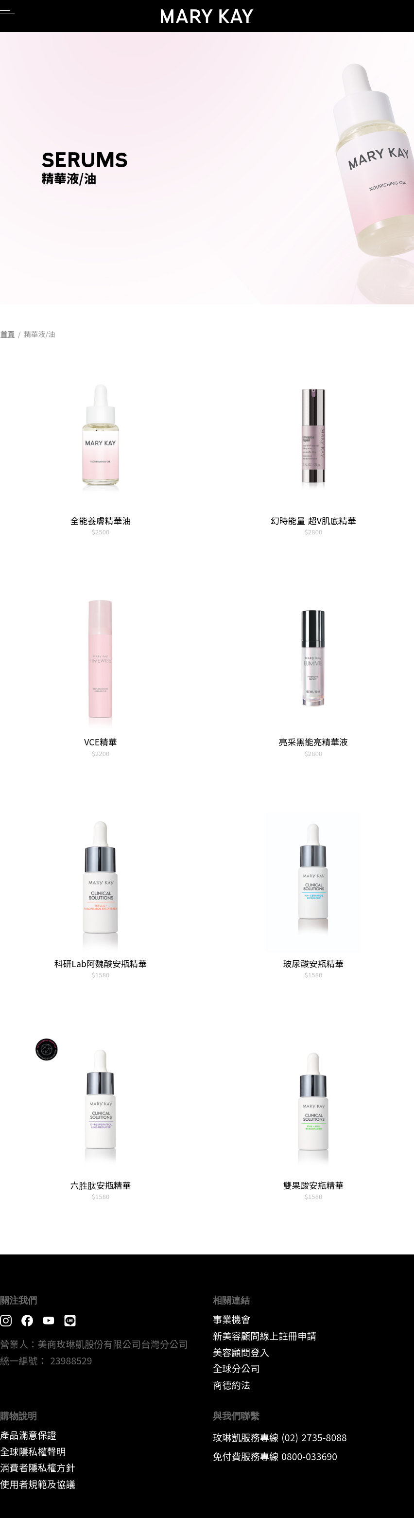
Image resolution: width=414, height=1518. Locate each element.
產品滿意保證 (28, 1435)
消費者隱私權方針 (37, 1467)
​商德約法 (231, 1385)
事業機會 (231, 1319)
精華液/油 (39, 334)
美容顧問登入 (241, 1352)
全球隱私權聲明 (33, 1451)
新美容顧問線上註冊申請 (264, 1335)
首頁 (7, 334)
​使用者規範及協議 (37, 1484)
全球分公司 (236, 1368)
